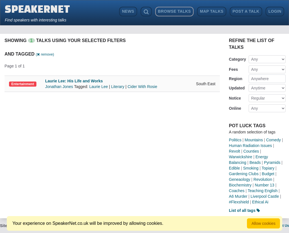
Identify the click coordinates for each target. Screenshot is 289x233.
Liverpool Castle (265, 196)
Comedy (273, 140)
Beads (255, 162)
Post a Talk (246, 11)
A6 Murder (238, 196)
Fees (233, 69)
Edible (234, 168)
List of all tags (244, 210)
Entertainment (22, 84)
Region (235, 78)
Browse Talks (174, 11)
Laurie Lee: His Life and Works (74, 81)
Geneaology (239, 179)
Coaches (236, 190)
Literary (117, 86)
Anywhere (260, 78)
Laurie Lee (98, 86)
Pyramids (272, 162)
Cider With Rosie (142, 86)
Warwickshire (240, 157)
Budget (268, 174)
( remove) (45, 54)
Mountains (254, 140)
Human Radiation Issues (250, 145)
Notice (235, 98)
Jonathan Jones (59, 86)
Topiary (268, 168)
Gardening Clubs (244, 174)
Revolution (262, 179)
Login (274, 11)
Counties (251, 151)
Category (237, 59)
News (128, 11)
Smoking (250, 168)
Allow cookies (263, 223)
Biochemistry (240, 185)
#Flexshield (239, 202)
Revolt (234, 151)
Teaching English (263, 190)
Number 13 (264, 185)
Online (235, 108)
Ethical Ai (260, 202)
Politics (235, 140)
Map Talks (212, 11)
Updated (237, 88)
